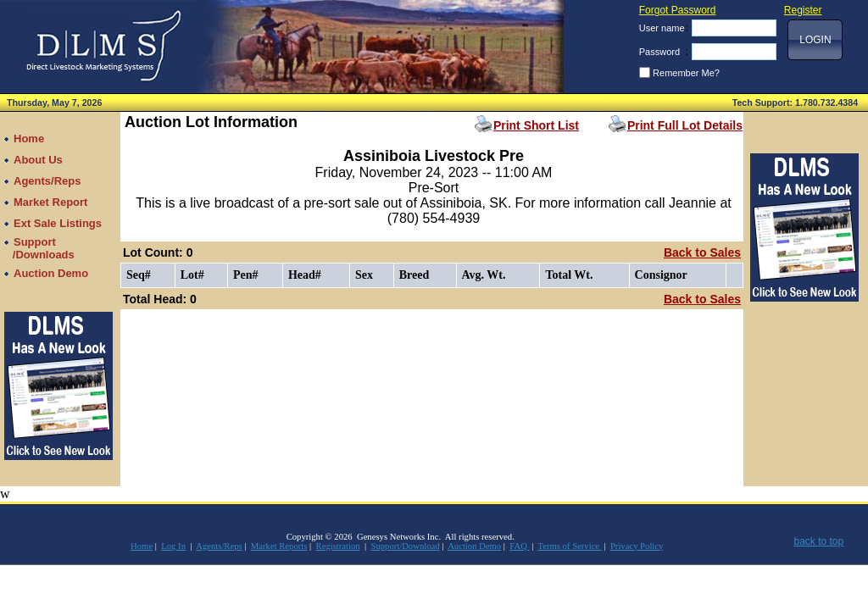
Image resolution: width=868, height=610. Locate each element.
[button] (815, 39)
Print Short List (536, 125)
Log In (173, 546)
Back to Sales (702, 252)
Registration (338, 546)
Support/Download (404, 546)
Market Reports (279, 546)
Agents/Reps (219, 546)
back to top (818, 541)
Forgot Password (677, 10)
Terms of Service (569, 546)
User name (662, 28)
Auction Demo (474, 546)
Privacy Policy (636, 546)
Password (659, 52)
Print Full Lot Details (685, 125)
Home (142, 546)
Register (803, 10)
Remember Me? (686, 73)
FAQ (519, 546)
